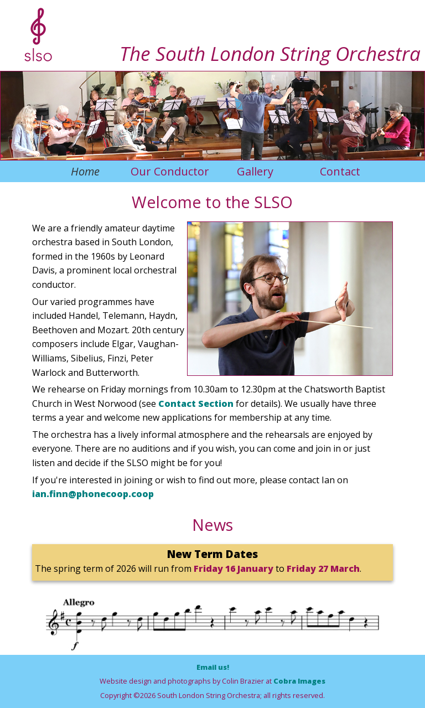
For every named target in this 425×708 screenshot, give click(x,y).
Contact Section (196, 403)
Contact (340, 171)
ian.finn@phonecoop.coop (93, 494)
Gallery (255, 171)
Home (85, 171)
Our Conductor (170, 171)
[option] (290, 298)
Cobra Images (299, 681)
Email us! (212, 667)
